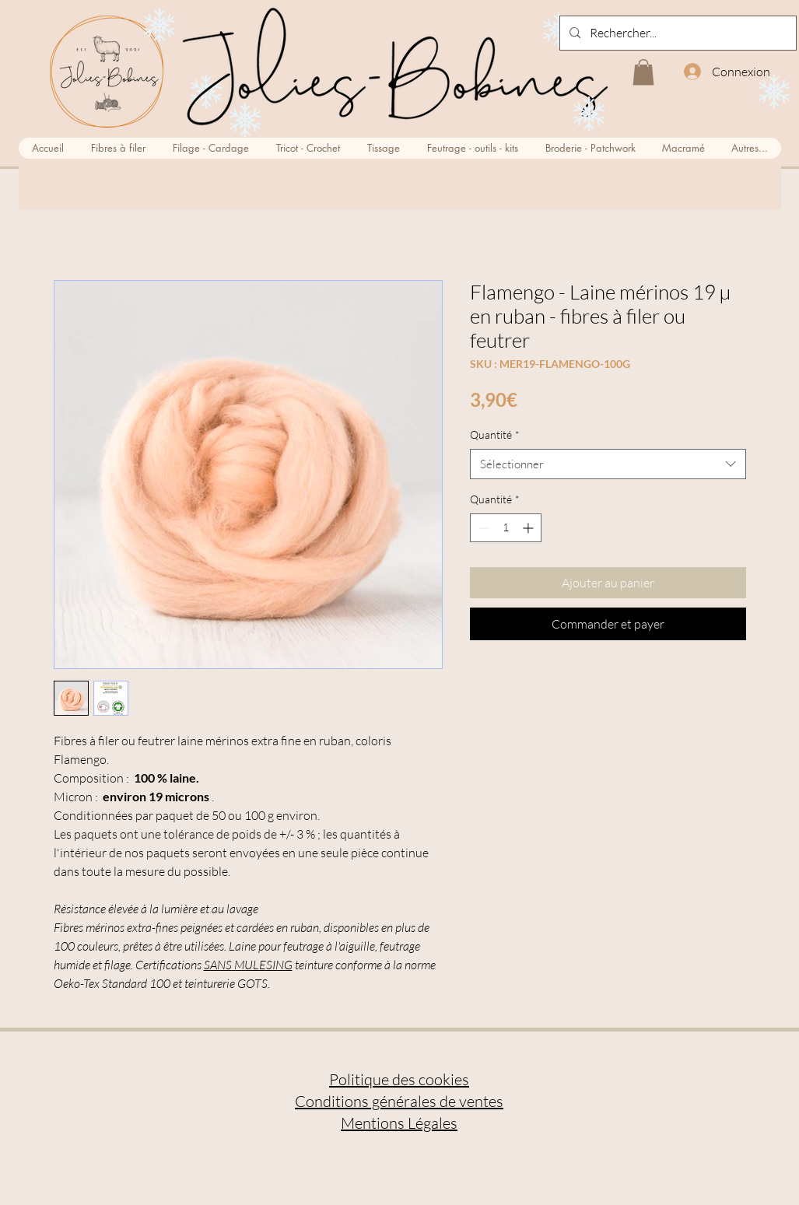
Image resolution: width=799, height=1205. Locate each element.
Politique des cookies (399, 1079)
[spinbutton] (506, 527)
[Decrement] (482, 527)
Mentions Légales (399, 1123)
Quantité (495, 434)
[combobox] (608, 464)
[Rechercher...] (676, 33)
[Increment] (529, 527)
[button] (643, 72)
